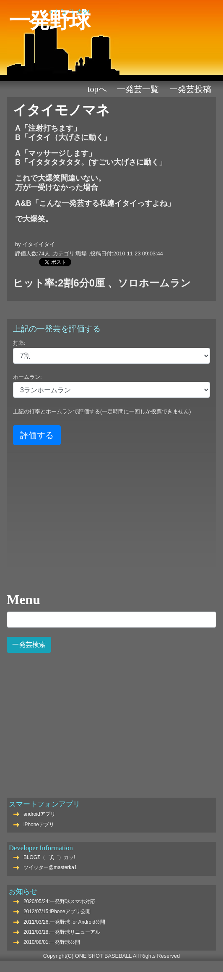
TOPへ (97, 89)
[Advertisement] (111, 720)
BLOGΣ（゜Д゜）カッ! (49, 857)
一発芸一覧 (138, 89)
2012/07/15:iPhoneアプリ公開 (57, 911)
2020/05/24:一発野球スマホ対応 (59, 901)
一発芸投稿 (190, 89)
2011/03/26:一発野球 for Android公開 (64, 922)
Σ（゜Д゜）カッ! (69, 12)
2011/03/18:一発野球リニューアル (61, 932)
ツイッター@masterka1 (50, 867)
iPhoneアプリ (38, 825)
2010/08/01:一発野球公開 (51, 942)
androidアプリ (39, 814)
